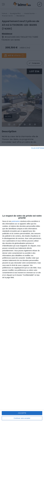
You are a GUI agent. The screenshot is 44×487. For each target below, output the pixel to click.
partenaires (16, 221)
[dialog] (22, 316)
